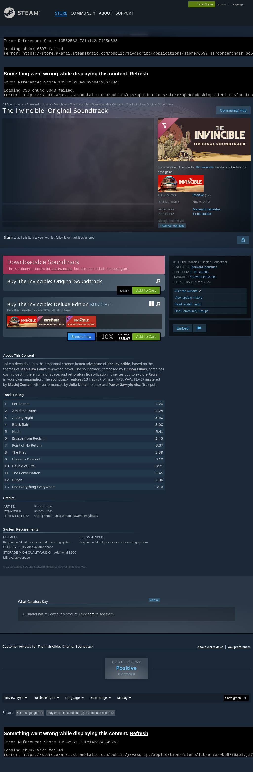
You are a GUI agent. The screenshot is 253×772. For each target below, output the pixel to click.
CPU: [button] (217, 719)
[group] (126, 722)
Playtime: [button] (115, 719)
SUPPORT (124, 13)
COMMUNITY (83, 13)
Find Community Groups (191, 317)
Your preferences (239, 653)
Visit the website (188, 297)
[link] (114, 343)
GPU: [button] (234, 719)
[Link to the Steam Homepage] (25, 17)
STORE (61, 13)
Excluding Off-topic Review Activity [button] (77, 719)
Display (122, 704)
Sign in (8, 243)
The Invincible (79, 110)
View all (154, 605)
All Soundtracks (12, 110)
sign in (222, 4)
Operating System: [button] (192, 719)
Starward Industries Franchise (47, 110)
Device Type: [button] (12, 725)
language (237, 4)
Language (72, 704)
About (105, 13)
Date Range (98, 704)
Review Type (14, 704)
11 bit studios (202, 220)
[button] (146, 296)
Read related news (188, 310)
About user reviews (210, 653)
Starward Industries (206, 215)
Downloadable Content (107, 110)
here (91, 620)
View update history (188, 303)
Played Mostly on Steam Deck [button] (151, 719)
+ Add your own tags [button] (172, 231)
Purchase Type (44, 704)
